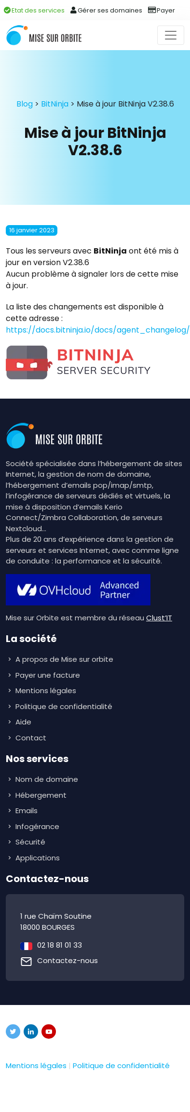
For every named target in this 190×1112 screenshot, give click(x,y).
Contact (30, 738)
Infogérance (38, 826)
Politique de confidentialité (63, 706)
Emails (27, 810)
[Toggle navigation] (170, 35)
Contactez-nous (67, 960)
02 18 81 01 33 (59, 945)
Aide (23, 722)
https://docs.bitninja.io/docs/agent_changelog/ (98, 329)
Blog (24, 103)
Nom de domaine (46, 779)
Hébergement (41, 795)
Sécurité (31, 842)
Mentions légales (45, 690)
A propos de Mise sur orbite (64, 659)
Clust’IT (159, 618)
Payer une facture (47, 675)
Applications (38, 858)
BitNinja (54, 103)
